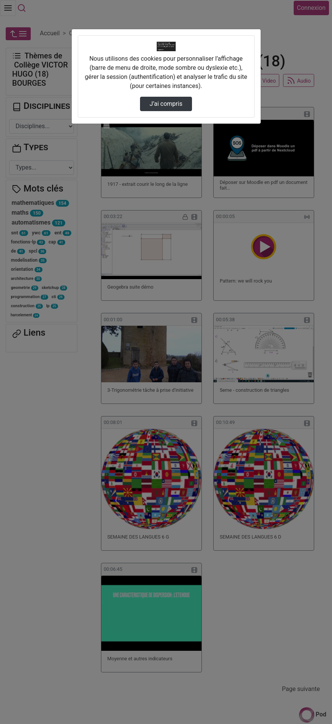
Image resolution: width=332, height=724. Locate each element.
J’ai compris (165, 103)
